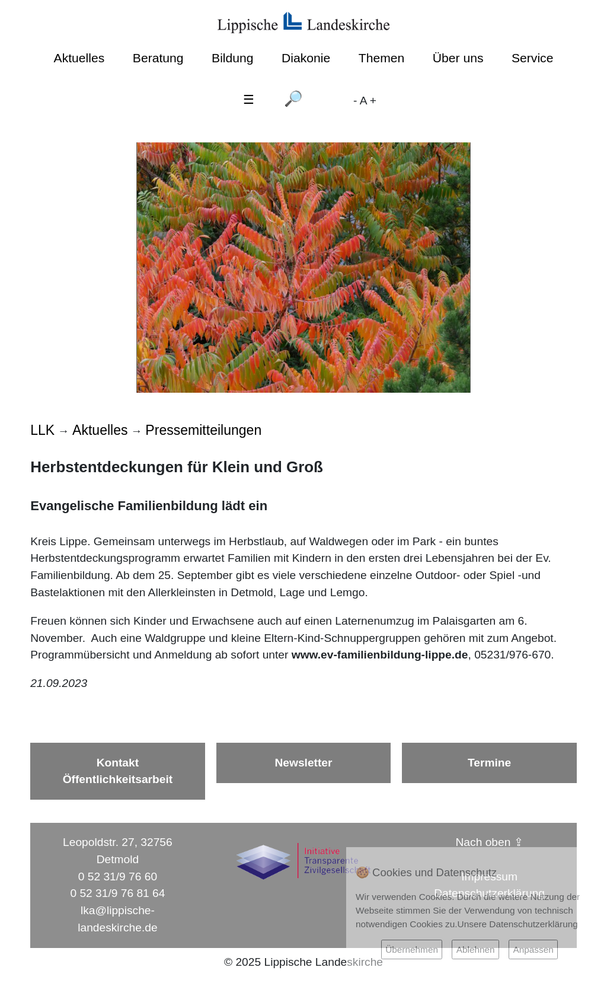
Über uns (458, 58)
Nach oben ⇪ (489, 842)
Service (532, 58)
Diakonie (306, 58)
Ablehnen (475, 949)
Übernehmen (411, 949)
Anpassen (533, 949)
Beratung (158, 58)
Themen (381, 58)
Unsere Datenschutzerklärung (518, 924)
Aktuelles (79, 58)
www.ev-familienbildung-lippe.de (380, 654)
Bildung (232, 58)
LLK (42, 430)
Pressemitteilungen (203, 430)
